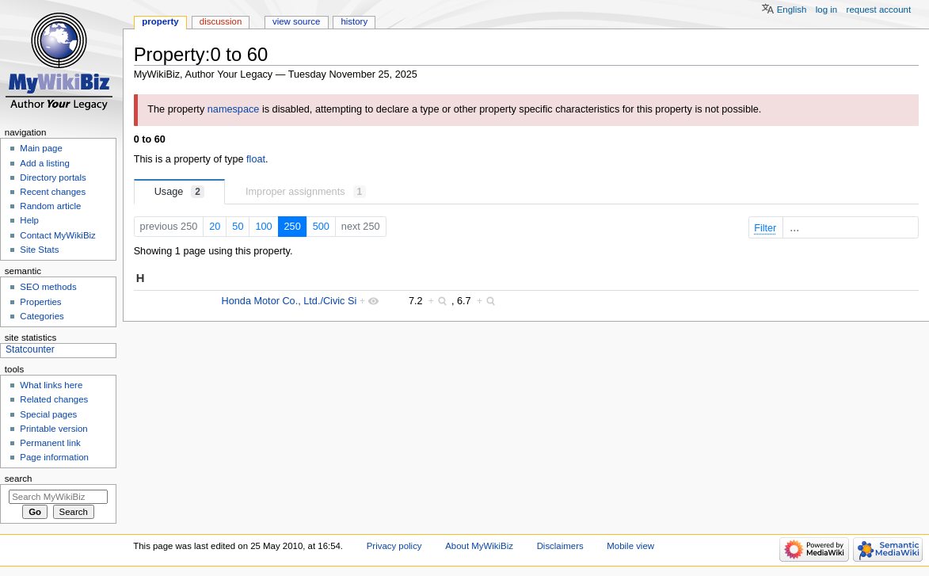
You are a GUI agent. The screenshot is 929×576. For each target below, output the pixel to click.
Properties (40, 302)
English (792, 9)
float (255, 159)
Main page (41, 148)
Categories (41, 316)
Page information (54, 457)
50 (237, 226)
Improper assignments (306, 191)
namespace (234, 109)
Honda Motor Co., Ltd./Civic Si (289, 301)
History (354, 21)
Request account (879, 9)
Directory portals (53, 177)
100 (263, 226)
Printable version (53, 428)
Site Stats (39, 249)
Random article (50, 206)
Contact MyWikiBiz (57, 235)
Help (29, 220)
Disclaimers (560, 546)
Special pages (48, 414)
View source (296, 21)
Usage (179, 191)
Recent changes (53, 191)
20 (214, 226)
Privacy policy (394, 546)
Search (18, 478)
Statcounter (30, 349)
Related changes (54, 399)
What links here (51, 385)
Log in (826, 9)
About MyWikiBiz (479, 546)
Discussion (221, 21)
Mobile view (630, 546)
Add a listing (44, 163)
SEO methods (48, 287)
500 (321, 226)
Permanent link (50, 443)
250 (292, 226)
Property (160, 21)
